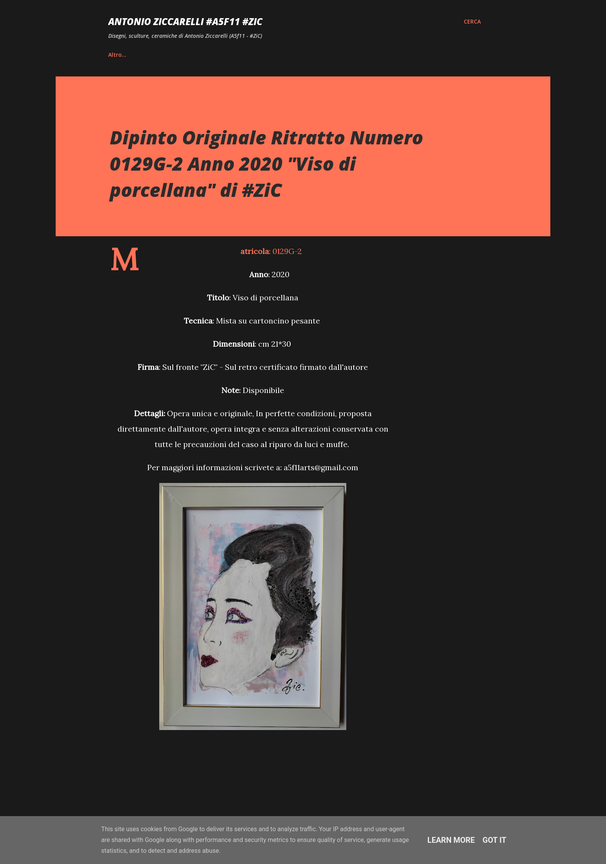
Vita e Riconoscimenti (191, 54)
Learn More (451, 840)
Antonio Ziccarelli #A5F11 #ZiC (185, 21)
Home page (123, 54)
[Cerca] (472, 21)
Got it (495, 840)
